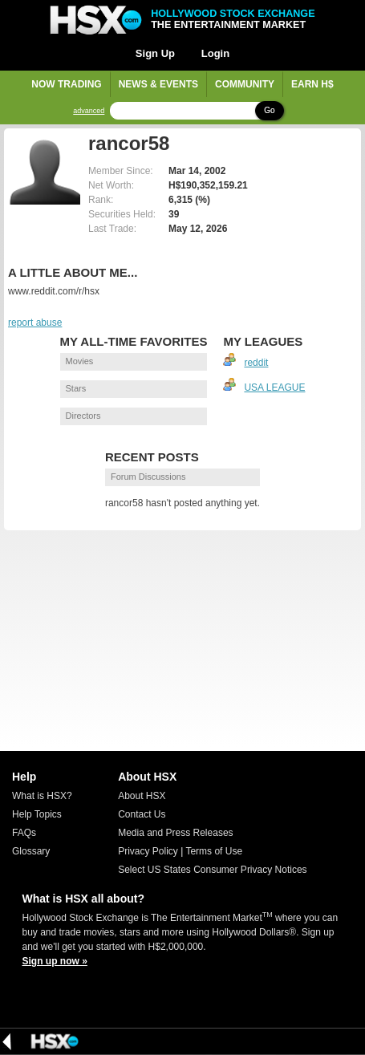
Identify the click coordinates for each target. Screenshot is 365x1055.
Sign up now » (54, 961)
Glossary (31, 851)
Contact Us (141, 814)
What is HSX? (42, 795)
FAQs (24, 832)
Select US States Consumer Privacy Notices (212, 869)
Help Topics (37, 814)
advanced (88, 111)
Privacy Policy (148, 851)
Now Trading (66, 84)
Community (244, 84)
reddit (256, 362)
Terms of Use (213, 851)
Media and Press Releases (175, 832)
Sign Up (155, 53)
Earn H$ (312, 84)
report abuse (35, 322)
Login (215, 53)
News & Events (158, 84)
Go (269, 110)
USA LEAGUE (274, 387)
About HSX (141, 795)
